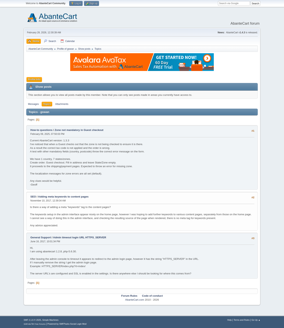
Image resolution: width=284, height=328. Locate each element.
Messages (33, 104)
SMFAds (27, 324)
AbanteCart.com (134, 299)
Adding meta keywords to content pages (63, 196)
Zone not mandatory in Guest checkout (79, 130)
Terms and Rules (242, 320)
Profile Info (34, 79)
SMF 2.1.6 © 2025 (32, 320)
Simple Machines (50, 320)
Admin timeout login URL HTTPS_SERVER (79, 237)
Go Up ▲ (255, 320)
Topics (47, 104)
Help (229, 320)
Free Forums (40, 324)
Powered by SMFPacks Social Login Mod (67, 324)
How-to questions (41, 130)
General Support (40, 237)
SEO (33, 196)
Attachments (61, 104)
